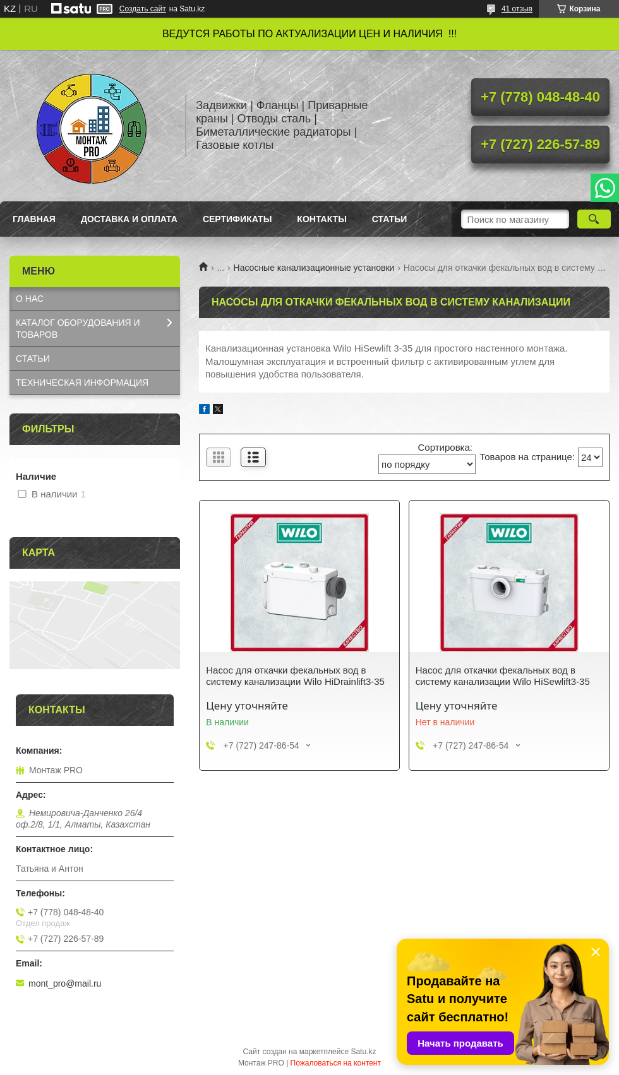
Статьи (389, 219)
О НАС (30, 299)
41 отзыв (517, 8)
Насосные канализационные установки (314, 268)
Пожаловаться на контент (336, 1063)
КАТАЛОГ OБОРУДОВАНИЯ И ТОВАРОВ (78, 329)
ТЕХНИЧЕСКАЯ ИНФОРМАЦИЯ (82, 382)
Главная (34, 219)
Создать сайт (142, 8)
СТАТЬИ (33, 358)
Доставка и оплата (129, 219)
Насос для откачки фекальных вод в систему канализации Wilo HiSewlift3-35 (503, 676)
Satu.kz (363, 1051)
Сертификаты (237, 219)
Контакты (321, 219)
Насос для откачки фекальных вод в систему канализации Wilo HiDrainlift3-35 (295, 676)
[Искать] (594, 219)
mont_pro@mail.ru (64, 983)
